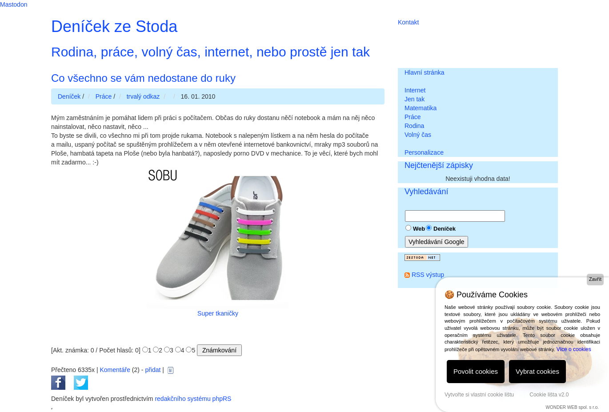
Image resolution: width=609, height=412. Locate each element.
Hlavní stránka (424, 72)
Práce (413, 116)
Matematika (421, 108)
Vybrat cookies (537, 371)
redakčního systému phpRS (193, 398)
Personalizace (424, 152)
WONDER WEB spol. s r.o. (572, 407)
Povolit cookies (475, 371)
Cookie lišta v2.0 (549, 395)
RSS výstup (428, 274)
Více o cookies (574, 349)
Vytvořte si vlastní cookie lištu (479, 395)
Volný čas (418, 134)
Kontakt (408, 22)
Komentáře (115, 369)
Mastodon (13, 4)
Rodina (414, 125)
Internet (415, 90)
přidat (152, 369)
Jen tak (415, 99)
